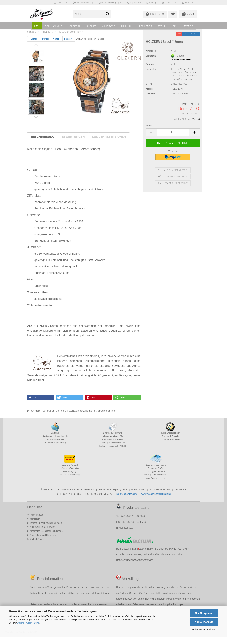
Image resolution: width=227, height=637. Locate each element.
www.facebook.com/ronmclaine (156, 494)
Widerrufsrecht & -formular (42, 527)
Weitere (187, 26)
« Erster (33, 39)
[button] (151, 132)
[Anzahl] (173, 132)
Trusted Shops (36, 515)
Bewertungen (73, 137)
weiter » (57, 39)
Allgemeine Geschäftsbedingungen (46, 531)
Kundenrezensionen (109, 137)
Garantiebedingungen (110, 2)
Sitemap (151, 2)
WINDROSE (108, 26)
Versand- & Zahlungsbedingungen (46, 523)
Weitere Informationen (204, 629)
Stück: (149, 125)
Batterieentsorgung (83, 2)
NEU (36, 26)
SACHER (91, 26)
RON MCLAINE (53, 26)
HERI (174, 26)
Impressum (134, 2)
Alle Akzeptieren (204, 613)
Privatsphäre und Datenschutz (44, 535)
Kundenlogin (189, 2)
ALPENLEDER (144, 26)
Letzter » (68, 39)
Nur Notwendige (204, 621)
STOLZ (161, 26)
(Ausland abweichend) (181, 59)
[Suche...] (107, 14)
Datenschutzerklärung (28, 623)
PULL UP (125, 26)
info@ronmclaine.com (126, 494)
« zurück (44, 39)
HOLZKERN (74, 26)
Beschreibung (42, 137)
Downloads (60, 2)
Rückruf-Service (37, 539)
